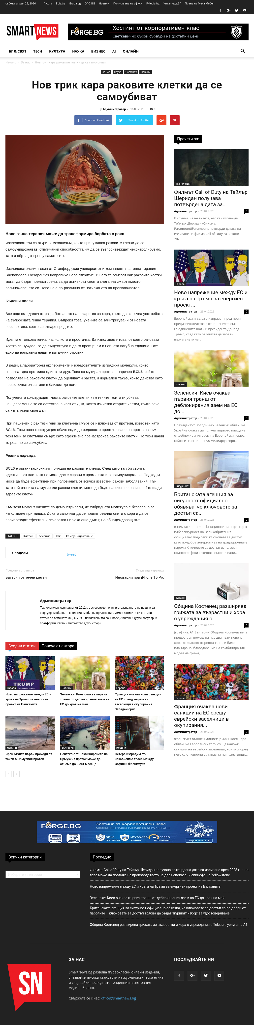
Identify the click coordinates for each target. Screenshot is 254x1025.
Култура (57, 51)
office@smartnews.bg (118, 998)
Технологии (183, 183)
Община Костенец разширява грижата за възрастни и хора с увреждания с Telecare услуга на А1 (169, 925)
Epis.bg (60, 3)
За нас (25, 62)
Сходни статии (22, 646)
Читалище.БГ (172, 3)
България (67, 747)
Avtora (48, 3)
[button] (243, 51)
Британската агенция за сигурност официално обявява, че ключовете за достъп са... (205, 503)
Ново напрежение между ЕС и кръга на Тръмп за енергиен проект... (211, 298)
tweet (71, 554)
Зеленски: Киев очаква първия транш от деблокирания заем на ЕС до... (206, 402)
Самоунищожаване (79, 536)
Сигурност (182, 486)
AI (114, 51)
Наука (78, 51)
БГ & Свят (17, 51)
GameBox (131, 72)
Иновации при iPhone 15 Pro (139, 577)
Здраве (180, 597)
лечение (44, 536)
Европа (11, 688)
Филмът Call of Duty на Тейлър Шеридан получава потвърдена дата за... (211, 198)
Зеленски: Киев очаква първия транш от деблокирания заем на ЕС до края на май (84, 699)
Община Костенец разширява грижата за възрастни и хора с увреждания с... (210, 612)
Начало (10, 62)
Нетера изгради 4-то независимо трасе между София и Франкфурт (134, 759)
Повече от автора (58, 646)
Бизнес (98, 51)
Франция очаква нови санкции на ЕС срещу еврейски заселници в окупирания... (201, 716)
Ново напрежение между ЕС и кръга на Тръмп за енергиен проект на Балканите (28, 699)
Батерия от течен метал (26, 577)
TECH (37, 51)
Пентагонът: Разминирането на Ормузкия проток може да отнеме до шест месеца (84, 759)
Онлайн (131, 51)
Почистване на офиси (127, 3)
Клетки (28, 536)
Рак (58, 536)
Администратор (114, 109)
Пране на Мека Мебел (199, 3)
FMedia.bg (152, 3)
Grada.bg (75, 3)
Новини (104, 3)
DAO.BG (90, 3)
